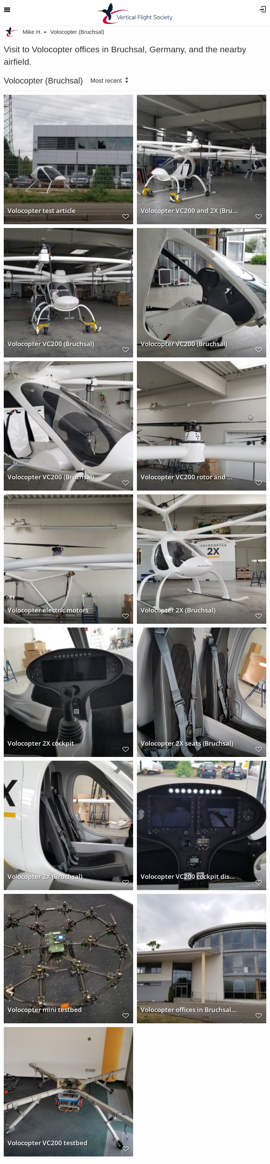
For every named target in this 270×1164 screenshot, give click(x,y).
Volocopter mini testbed (45, 1009)
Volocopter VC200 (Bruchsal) (51, 343)
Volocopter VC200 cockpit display (189, 876)
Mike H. (35, 32)
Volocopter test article (42, 210)
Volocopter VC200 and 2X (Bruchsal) (189, 210)
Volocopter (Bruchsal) (77, 32)
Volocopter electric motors (48, 610)
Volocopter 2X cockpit (41, 743)
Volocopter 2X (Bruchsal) (178, 610)
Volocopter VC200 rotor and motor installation (189, 477)
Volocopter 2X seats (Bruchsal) (187, 743)
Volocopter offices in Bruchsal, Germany (189, 1009)
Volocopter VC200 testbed (48, 1142)
